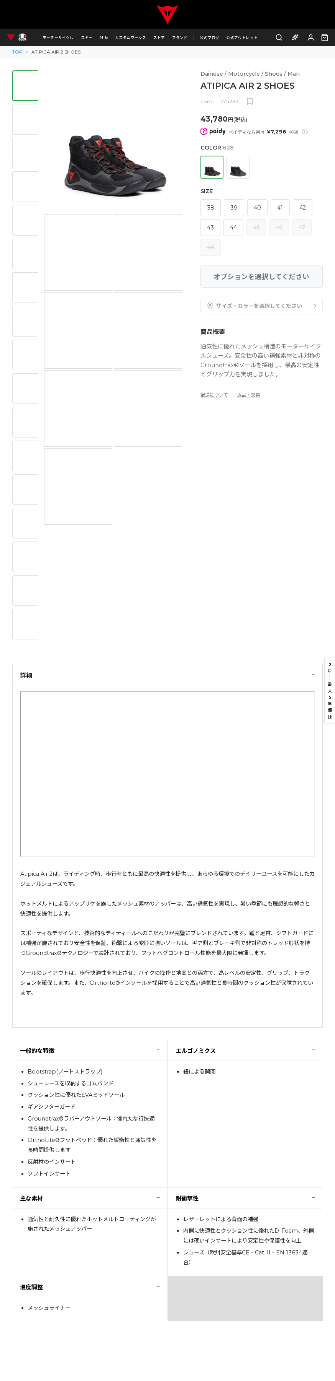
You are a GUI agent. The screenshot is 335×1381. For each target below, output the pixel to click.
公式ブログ (209, 38)
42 (302, 207)
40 (257, 207)
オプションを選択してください (261, 277)
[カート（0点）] (324, 37)
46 (279, 227)
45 (256, 227)
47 (302, 227)
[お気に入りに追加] (250, 101)
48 (210, 247)
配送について (214, 395)
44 (233, 227)
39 (234, 207)
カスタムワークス (130, 38)
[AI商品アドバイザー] (295, 37)
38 (210, 207)
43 (210, 227)
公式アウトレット (242, 38)
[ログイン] (311, 37)
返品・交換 (248, 395)
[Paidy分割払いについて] (305, 131)
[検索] (279, 37)
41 (280, 207)
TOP (17, 52)
